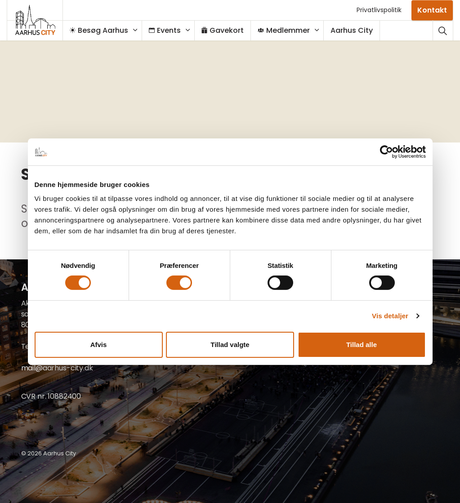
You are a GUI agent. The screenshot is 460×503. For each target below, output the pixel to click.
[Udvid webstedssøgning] (443, 30)
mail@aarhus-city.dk (57, 368)
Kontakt (432, 10)
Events (169, 30)
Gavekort (227, 30)
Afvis (98, 344)
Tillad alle (361, 344)
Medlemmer (288, 30)
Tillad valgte (229, 344)
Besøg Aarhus (103, 30)
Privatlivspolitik (379, 9)
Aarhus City (356, 30)
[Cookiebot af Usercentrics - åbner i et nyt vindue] (386, 151)
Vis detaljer (390, 316)
